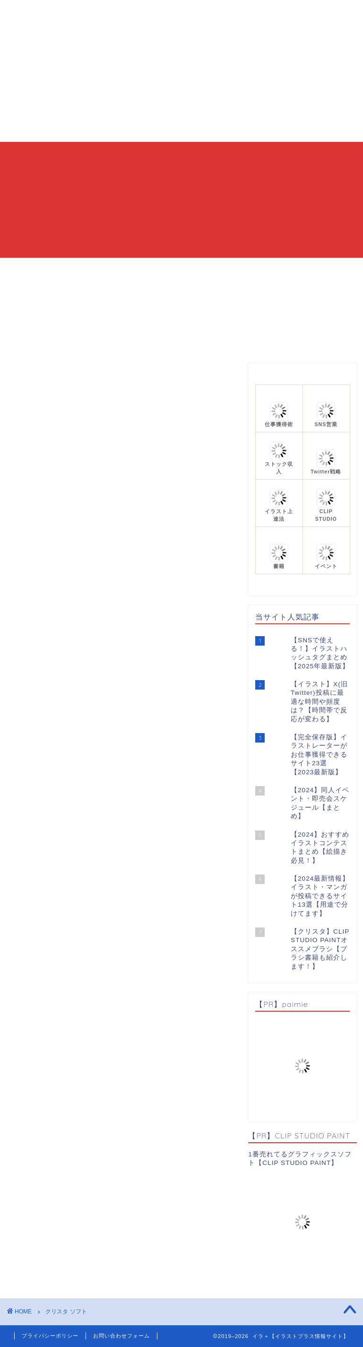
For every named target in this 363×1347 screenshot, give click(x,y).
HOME (68, 269)
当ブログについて (130, 269)
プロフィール (284, 269)
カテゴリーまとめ (210, 269)
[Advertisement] (181, 71)
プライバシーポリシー (50, 1335)
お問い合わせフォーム (121, 1335)
